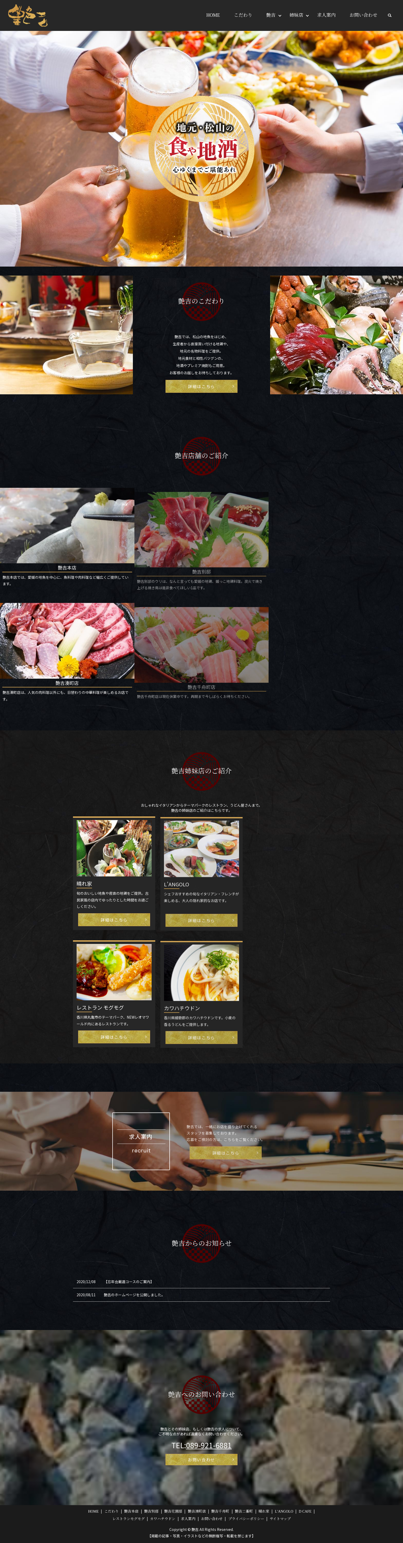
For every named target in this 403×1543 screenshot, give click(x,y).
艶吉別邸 (151, 1511)
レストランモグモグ (128, 1519)
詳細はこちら (201, 386)
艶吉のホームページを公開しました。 (134, 1294)
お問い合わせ (363, 15)
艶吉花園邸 (173, 1511)
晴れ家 (264, 1511)
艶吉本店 (131, 1511)
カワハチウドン (162, 1519)
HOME (213, 15)
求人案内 (326, 15)
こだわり (243, 15)
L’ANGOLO (284, 1511)
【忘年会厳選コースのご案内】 (129, 1281)
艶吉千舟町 (220, 1511)
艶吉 (271, 15)
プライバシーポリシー (246, 1519)
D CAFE (305, 1511)
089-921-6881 (209, 1445)
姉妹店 (296, 15)
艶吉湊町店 (197, 1511)
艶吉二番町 (244, 1511)
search (389, 15)
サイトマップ (280, 1519)
